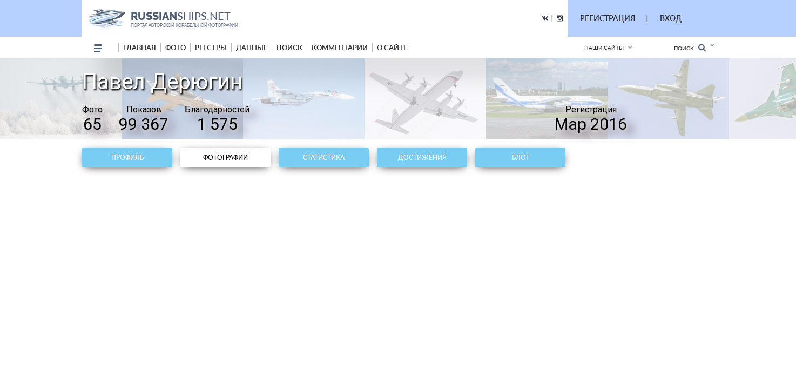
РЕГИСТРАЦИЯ (607, 18)
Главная (139, 47)
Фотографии (225, 157)
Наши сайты (604, 47)
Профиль (127, 157)
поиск (289, 47)
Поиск (690, 48)
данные (251, 47)
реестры (211, 47)
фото (175, 47)
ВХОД (671, 18)
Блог (520, 157)
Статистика (324, 157)
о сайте (392, 47)
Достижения (422, 157)
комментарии (340, 47)
